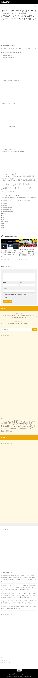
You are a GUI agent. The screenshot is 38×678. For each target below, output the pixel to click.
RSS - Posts (4, 660)
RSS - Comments (5, 662)
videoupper (6, 22)
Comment (5, 271)
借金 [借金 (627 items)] (13, 426)
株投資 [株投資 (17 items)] (15, 428)
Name (5, 282)
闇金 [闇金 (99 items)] (9, 431)
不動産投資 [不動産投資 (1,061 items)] (13, 423)
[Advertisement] (15, 356)
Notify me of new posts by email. (13, 297)
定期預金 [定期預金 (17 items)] (27, 426)
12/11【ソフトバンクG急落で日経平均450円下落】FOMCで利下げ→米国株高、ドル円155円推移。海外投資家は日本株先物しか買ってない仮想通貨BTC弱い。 (19, 587)
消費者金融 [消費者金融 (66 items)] (22, 428)
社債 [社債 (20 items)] (29, 428)
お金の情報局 (5, 2)
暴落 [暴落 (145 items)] (9, 429)
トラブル (3, 6)
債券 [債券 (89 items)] (21, 426)
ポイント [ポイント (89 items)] (25, 421)
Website (5, 288)
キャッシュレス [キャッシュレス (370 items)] (11, 421)
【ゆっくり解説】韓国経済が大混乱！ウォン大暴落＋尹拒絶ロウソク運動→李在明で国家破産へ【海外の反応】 (26, 253)
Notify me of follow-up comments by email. (16, 294)
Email (21, 282)
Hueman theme (27, 676)
